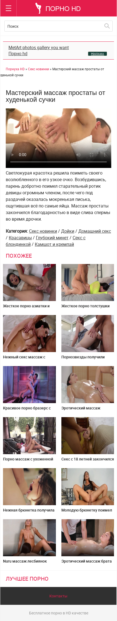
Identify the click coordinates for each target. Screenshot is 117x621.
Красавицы (20, 238)
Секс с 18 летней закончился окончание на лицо (87, 461)
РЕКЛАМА (97, 54)
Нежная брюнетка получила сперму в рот (29, 512)
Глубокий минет (52, 238)
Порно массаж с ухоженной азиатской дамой (28, 461)
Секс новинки (43, 231)
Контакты (58, 595)
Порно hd (17, 53)
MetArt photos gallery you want (38, 47)
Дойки (67, 231)
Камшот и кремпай (54, 244)
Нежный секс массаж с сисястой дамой (24, 359)
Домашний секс (94, 231)
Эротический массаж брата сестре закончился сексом (86, 563)
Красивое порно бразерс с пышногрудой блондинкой (27, 410)
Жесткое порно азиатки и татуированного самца (26, 308)
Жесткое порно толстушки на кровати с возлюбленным (87, 308)
